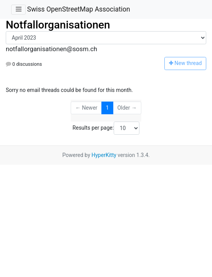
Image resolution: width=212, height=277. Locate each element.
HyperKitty (103, 155)
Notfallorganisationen (58, 24)
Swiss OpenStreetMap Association (78, 9)
